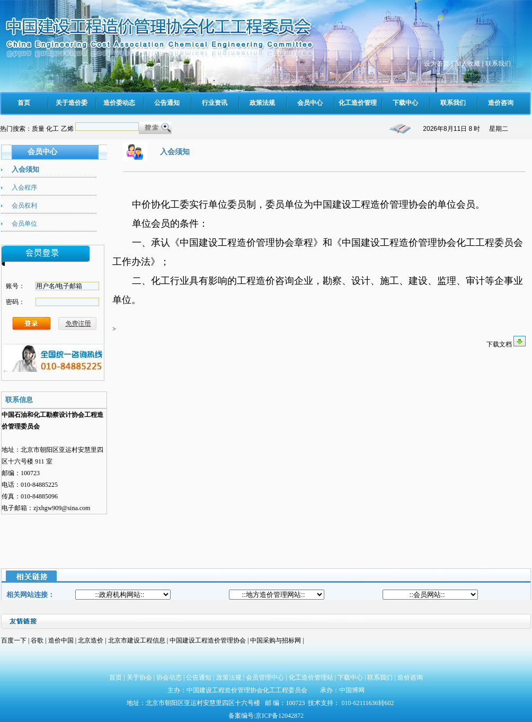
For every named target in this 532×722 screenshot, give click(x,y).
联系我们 (498, 63)
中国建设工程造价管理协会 (208, 640)
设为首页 (436, 63)
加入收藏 (467, 63)
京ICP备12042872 (279, 715)
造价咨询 (410, 677)
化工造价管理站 (311, 677)
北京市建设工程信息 (137, 640)
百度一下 (13, 640)
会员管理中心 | (267, 677)
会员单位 (24, 223)
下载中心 (350, 677)
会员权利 (24, 205)
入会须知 (25, 169)
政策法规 (229, 677)
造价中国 (61, 640)
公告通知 (198, 677)
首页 (115, 677)
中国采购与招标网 (276, 640)
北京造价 (91, 640)
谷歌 (37, 640)
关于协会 (139, 677)
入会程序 (24, 187)
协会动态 (169, 677)
